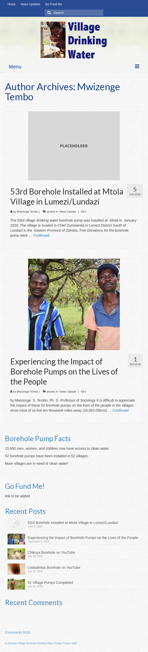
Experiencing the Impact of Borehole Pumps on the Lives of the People (83, 538)
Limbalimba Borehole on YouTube (54, 568)
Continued (41, 235)
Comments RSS (17, 632)
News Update (68, 211)
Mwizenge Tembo (27, 211)
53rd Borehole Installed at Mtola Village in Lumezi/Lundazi (73, 523)
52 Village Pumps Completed (50, 583)
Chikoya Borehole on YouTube (51, 552)
